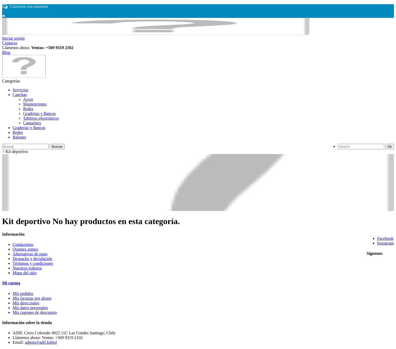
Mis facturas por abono (32, 298)
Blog (6, 52)
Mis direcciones (26, 303)
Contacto (9, 43)
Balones (19, 137)
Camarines (32, 123)
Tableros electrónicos (41, 118)
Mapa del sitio (25, 273)
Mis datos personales (30, 307)
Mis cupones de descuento (35, 312)
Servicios (20, 90)
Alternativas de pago (30, 254)
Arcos (28, 99)
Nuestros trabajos (27, 268)
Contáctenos (23, 244)
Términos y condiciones (33, 263)
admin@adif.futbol (41, 342)
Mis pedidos (23, 293)
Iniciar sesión (13, 38)
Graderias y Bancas (39, 113)
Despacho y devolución (32, 258)
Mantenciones (35, 104)
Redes (28, 109)
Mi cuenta (11, 283)
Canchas (20, 94)
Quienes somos (25, 249)
